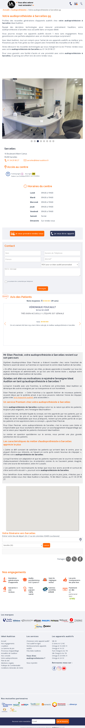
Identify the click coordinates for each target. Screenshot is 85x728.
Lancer (46, 545)
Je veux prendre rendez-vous (29, 233)
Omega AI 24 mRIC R (59, 656)
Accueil (3, 641)
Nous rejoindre (32, 663)
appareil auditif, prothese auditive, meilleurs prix (11, 4)
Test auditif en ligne (34, 643)
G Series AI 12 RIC (58, 643)
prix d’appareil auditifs (23, 397)
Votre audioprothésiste (9, 658)
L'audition (4, 646)
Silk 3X (54, 641)
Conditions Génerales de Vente (12, 668)
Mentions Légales (7, 663)
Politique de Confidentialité (10, 665)
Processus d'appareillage (10, 651)
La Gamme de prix (7, 648)
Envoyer (42, 288)
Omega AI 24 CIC (58, 658)
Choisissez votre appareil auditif (38, 641)
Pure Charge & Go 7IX (60, 651)
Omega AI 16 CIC (58, 648)
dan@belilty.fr (55, 727)
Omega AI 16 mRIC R (59, 646)
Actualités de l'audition (9, 653)
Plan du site (5, 661)
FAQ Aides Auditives (34, 651)
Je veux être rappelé (64, 233)
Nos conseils (5, 656)
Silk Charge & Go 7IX (59, 653)
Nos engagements (7, 643)
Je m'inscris (62, 721)
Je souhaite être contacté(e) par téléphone (20, 281)
